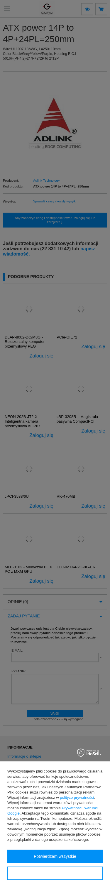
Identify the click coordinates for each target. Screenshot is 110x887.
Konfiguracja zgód (54, 873)
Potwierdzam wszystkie (55, 856)
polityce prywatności (77, 797)
